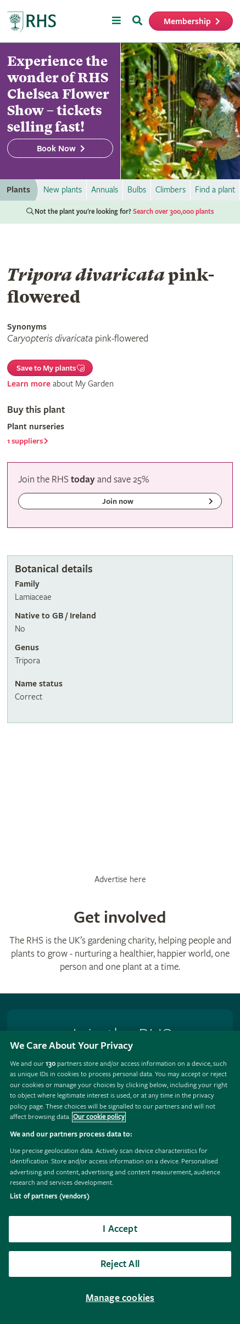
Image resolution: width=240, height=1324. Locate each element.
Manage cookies (120, 1298)
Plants (18, 190)
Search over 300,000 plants (173, 212)
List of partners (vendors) (50, 1196)
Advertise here (120, 879)
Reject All (120, 1264)
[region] (120, 1177)
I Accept (120, 1229)
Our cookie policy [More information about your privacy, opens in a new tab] (99, 1117)
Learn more (29, 384)
